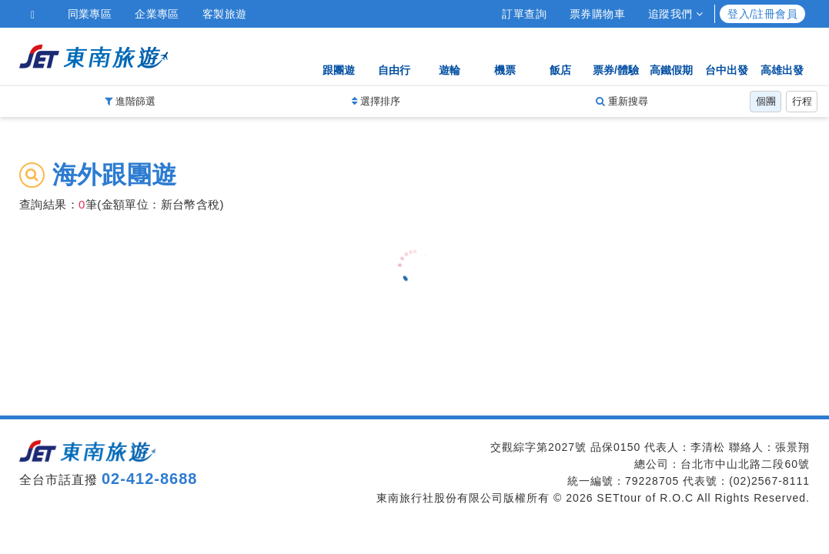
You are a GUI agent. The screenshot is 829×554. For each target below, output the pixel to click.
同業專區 (90, 14)
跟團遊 (339, 55)
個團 (766, 101)
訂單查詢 (524, 14)
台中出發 (726, 55)
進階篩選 (130, 101)
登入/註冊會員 (762, 14)
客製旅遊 (224, 14)
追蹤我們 (675, 14)
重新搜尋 (622, 101)
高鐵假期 (671, 55)
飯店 (560, 55)
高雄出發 (782, 55)
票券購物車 (597, 14)
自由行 (394, 55)
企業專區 (157, 14)
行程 (802, 101)
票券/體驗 (616, 55)
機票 (505, 55)
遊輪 (449, 55)
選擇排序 (376, 101)
